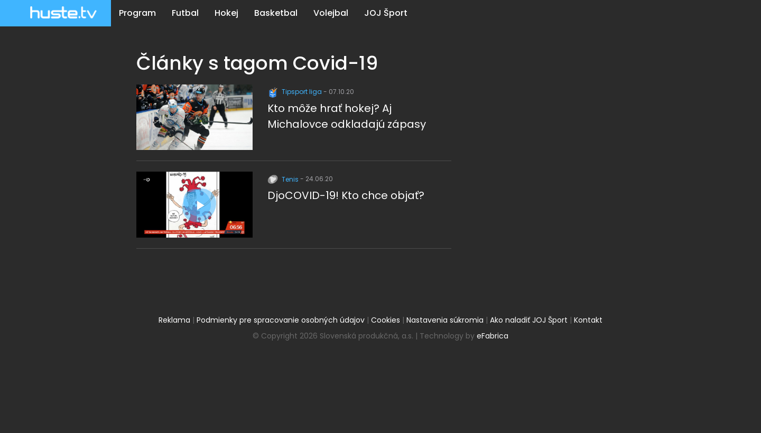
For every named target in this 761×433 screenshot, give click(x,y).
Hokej (226, 13)
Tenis (283, 179)
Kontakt (588, 320)
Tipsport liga (295, 91)
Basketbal (276, 13)
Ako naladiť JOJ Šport (529, 320)
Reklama (174, 320)
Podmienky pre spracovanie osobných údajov (281, 320)
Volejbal (330, 13)
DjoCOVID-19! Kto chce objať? (345, 195)
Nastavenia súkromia (445, 320)
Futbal (185, 13)
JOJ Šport (385, 13)
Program (137, 13)
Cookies (385, 320)
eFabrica (492, 336)
